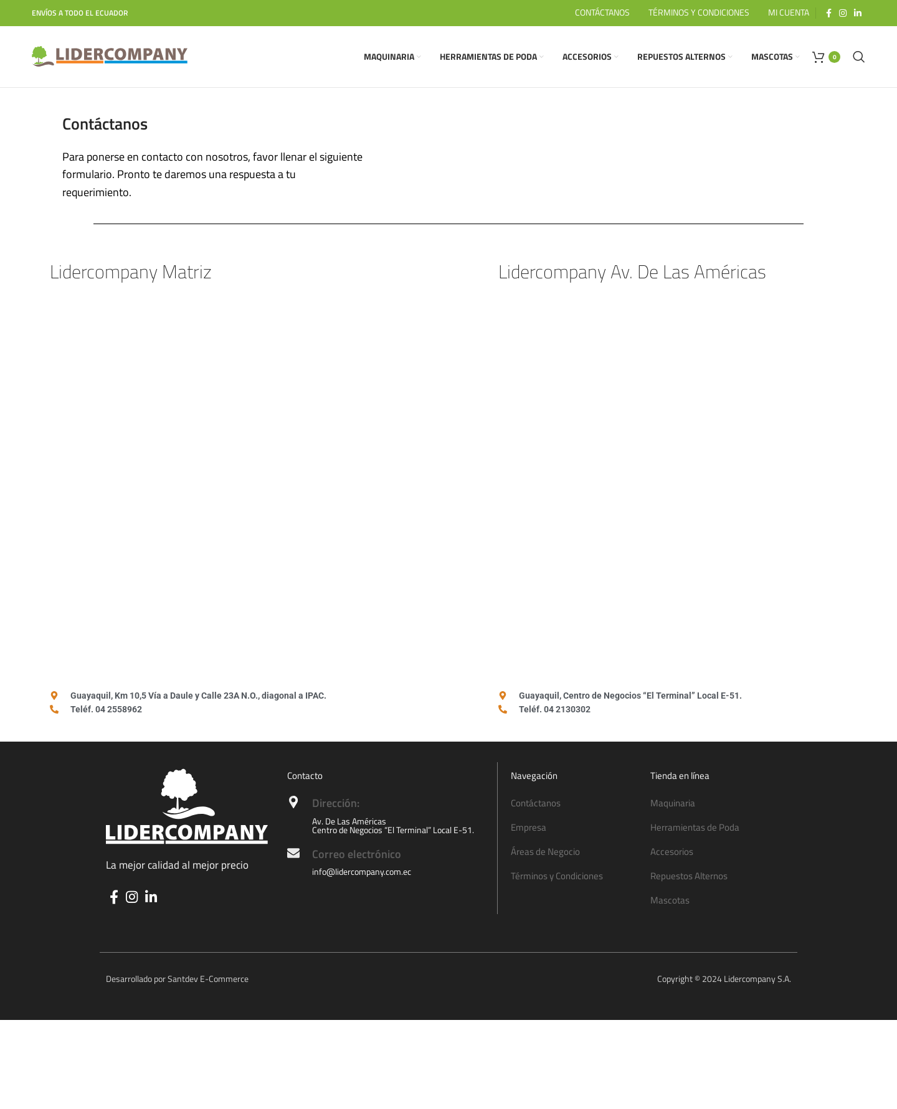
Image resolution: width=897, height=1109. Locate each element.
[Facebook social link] (828, 13)
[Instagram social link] (842, 13)
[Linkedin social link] (857, 13)
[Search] (859, 58)
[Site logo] (109, 57)
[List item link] (574, 807)
